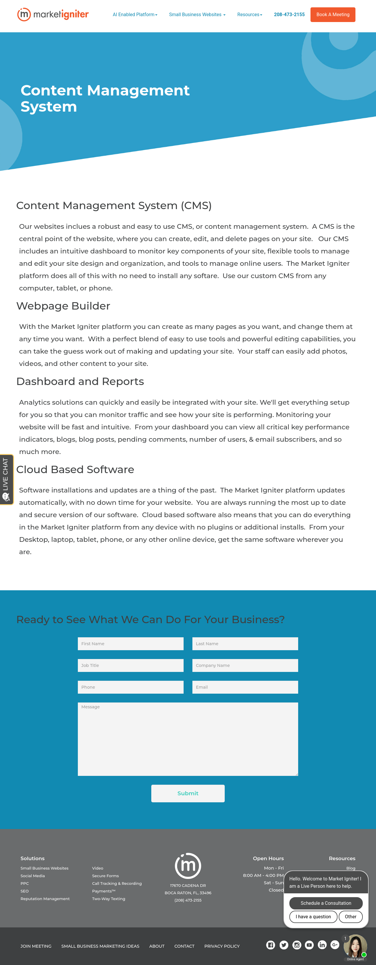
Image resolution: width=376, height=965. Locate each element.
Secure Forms (105, 875)
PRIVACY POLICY (222, 946)
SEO (25, 891)
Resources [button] (249, 14)
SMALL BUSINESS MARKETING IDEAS (100, 946)
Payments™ (104, 891)
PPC (25, 883)
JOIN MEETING (36, 946)
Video (97, 868)
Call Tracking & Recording (117, 883)
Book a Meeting (333, 14)
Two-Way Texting (108, 898)
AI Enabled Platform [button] (135, 14)
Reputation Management (45, 898)
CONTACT (184, 946)
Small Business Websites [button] (197, 14)
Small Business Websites (44, 868)
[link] (272, 945)
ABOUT (156, 946)
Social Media (33, 875)
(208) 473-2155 (188, 900)
